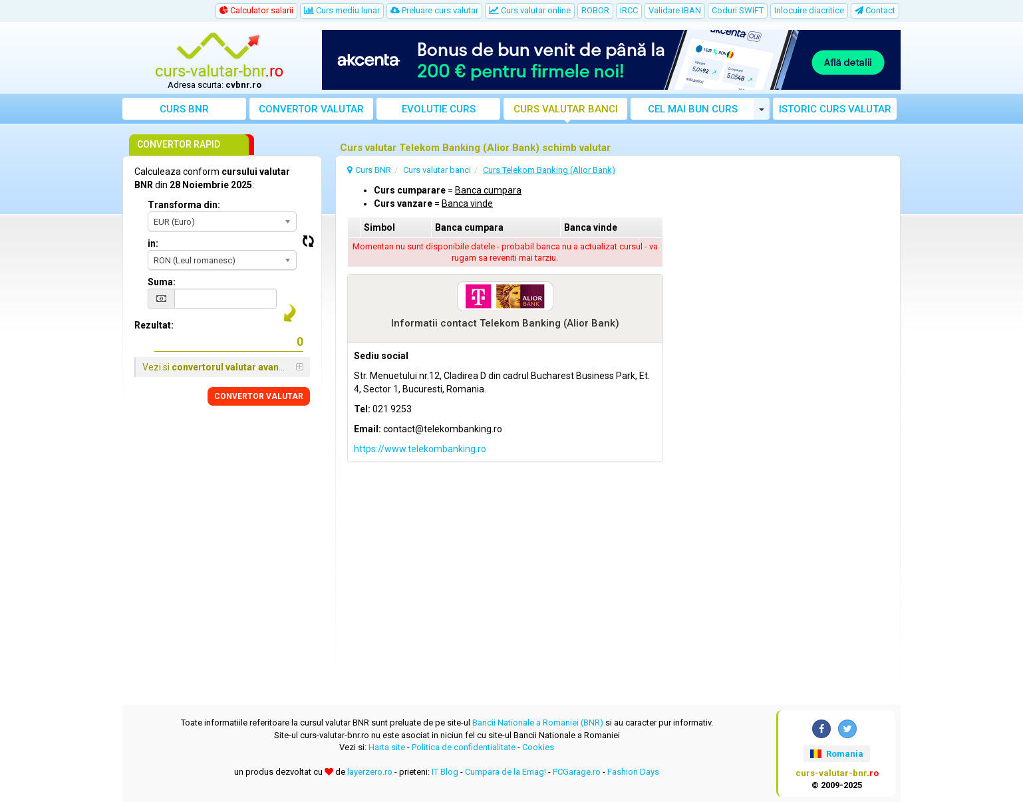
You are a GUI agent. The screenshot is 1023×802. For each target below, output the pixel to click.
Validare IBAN (675, 10)
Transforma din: (184, 205)
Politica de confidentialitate (463, 747)
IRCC (629, 10)
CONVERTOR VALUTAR (258, 396)
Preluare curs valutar (434, 10)
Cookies (538, 747)
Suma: (162, 282)
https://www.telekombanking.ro (420, 449)
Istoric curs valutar (835, 109)
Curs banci (565, 109)
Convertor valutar (311, 109)
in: (153, 243)
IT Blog (445, 772)
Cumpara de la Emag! (505, 772)
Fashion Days (633, 772)
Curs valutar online (530, 10)
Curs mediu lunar (342, 10)
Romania (836, 754)
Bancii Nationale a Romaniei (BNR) (537, 723)
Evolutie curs (439, 109)
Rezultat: (154, 325)
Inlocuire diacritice (809, 10)
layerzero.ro (369, 772)
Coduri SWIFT (738, 10)
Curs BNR (184, 109)
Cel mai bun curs (693, 109)
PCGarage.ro (577, 772)
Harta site (386, 747)
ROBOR (595, 10)
